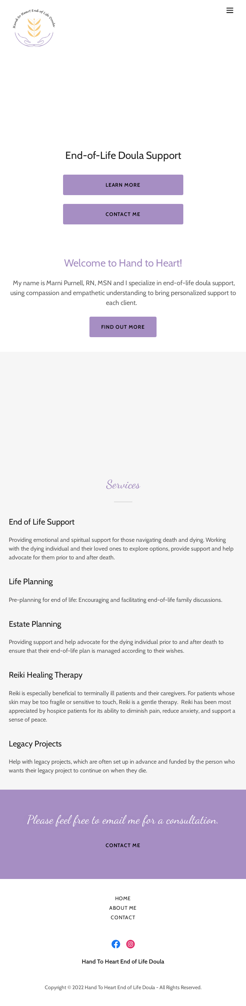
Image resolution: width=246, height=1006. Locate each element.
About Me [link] (123, 908)
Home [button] (123, 898)
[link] (34, 10)
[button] (230, 10)
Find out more (123, 327)
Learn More (123, 185)
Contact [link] (123, 917)
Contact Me (123, 214)
